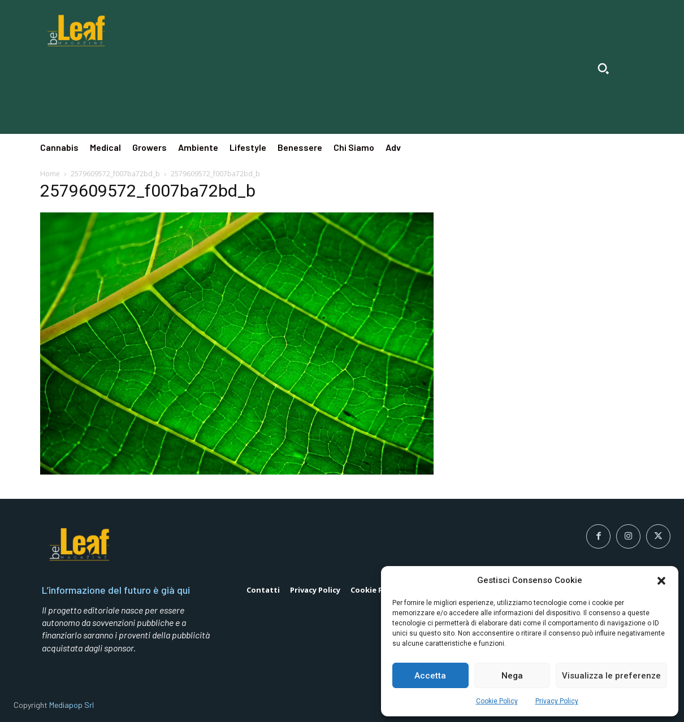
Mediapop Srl (71, 705)
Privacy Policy (556, 701)
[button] (661, 580)
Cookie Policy (497, 701)
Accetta (430, 676)
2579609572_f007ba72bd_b (115, 174)
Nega (512, 676)
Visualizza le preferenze (611, 676)
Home (50, 174)
